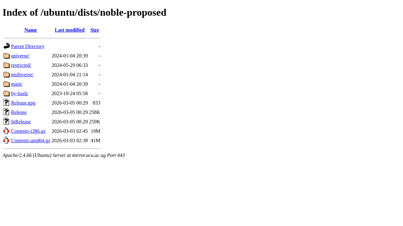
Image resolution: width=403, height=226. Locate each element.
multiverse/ (22, 74)
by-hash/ (19, 93)
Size (94, 30)
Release (19, 112)
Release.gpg (23, 102)
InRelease (21, 121)
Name (30, 30)
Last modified (70, 30)
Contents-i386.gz (28, 131)
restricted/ (21, 65)
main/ (16, 84)
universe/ (20, 55)
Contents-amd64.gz (30, 140)
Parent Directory (27, 46)
